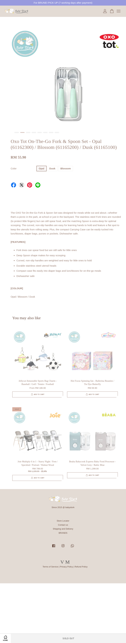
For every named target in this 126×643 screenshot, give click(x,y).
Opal (41, 168)
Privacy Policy (66, 566)
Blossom (65, 168)
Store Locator (63, 521)
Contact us (63, 525)
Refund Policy (81, 566)
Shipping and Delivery (63, 529)
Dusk (52, 168)
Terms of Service (50, 566)
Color (14, 168)
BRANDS (63, 533)
